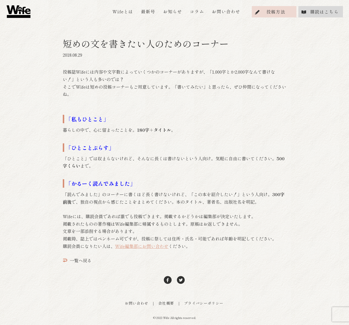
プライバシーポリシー (204, 303)
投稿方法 (275, 11)
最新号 (148, 11)
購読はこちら (324, 11)
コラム (197, 11)
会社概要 (166, 303)
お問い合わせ (226, 11)
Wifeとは (122, 11)
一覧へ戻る (77, 260)
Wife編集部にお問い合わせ (141, 246)
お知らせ (172, 11)
